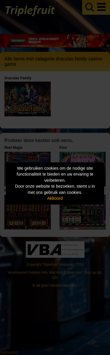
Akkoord (55, 198)
